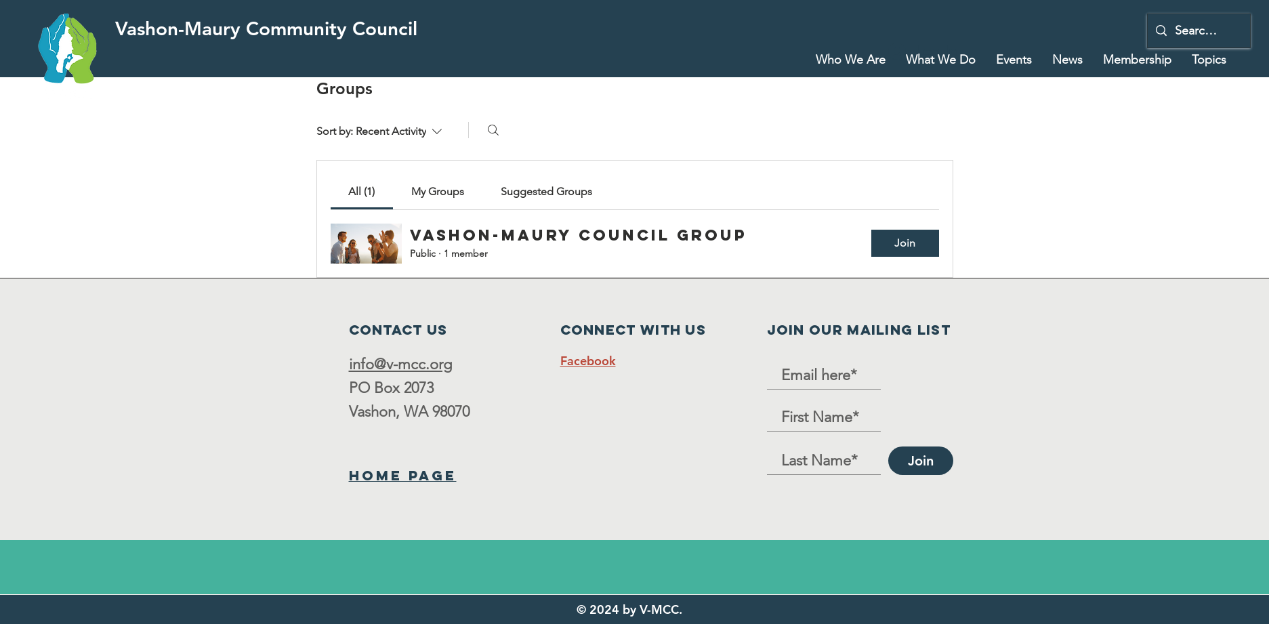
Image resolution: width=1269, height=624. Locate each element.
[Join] (920, 460)
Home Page (403, 475)
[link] (361, 191)
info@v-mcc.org (400, 364)
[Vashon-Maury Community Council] (266, 29)
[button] (941, 59)
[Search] (493, 130)
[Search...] (1198, 30)
